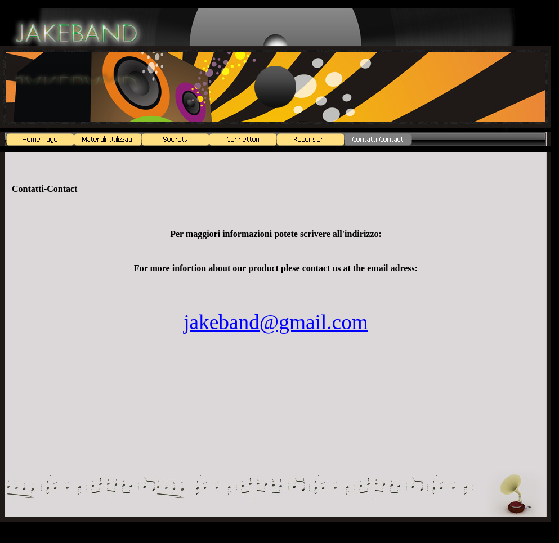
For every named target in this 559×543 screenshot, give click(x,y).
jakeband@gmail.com (276, 322)
